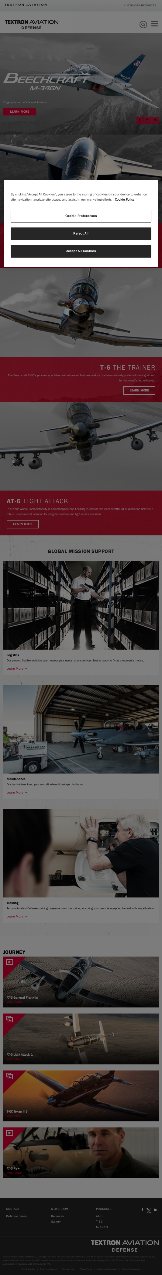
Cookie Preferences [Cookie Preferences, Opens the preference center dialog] (81, 216)
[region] (81, 223)
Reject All (81, 233)
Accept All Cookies (81, 251)
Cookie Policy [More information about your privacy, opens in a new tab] (124, 200)
